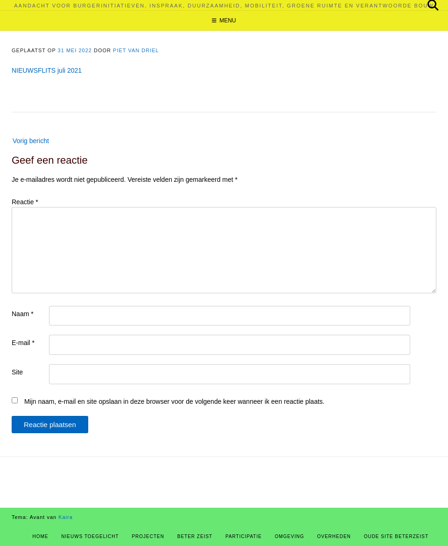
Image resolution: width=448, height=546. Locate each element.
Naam (23, 314)
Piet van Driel (136, 50)
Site (17, 372)
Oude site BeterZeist (396, 536)
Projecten (148, 536)
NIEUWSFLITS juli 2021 (47, 70)
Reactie (25, 202)
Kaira (65, 517)
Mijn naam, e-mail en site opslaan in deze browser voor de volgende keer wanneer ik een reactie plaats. (174, 401)
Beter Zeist (194, 536)
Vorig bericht (31, 141)
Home (41, 536)
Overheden (334, 536)
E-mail (23, 342)
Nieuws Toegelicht (90, 536)
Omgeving (289, 536)
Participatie (243, 536)
